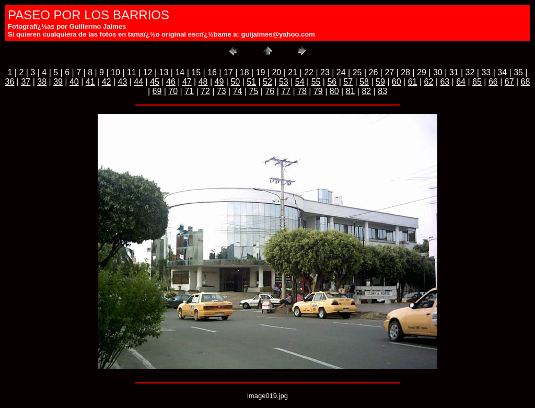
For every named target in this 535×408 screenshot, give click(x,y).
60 (396, 81)
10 (115, 72)
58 (364, 81)
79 (318, 91)
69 (157, 91)
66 (493, 81)
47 (187, 81)
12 (148, 72)
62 (429, 81)
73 (221, 91)
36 (10, 81)
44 (138, 81)
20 (276, 72)
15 (196, 72)
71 (189, 91)
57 (348, 81)
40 (74, 81)
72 (205, 91)
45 (154, 81)
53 (283, 81)
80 (334, 91)
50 (235, 81)
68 (525, 81)
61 (412, 81)
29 (421, 72)
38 (41, 81)
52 (267, 81)
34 (502, 72)
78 (302, 91)
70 (173, 91)
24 (341, 72)
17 (228, 72)
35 (518, 72)
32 (470, 72)
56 (331, 81)
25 (357, 72)
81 (350, 91)
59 (380, 81)
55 (316, 81)
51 (251, 81)
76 (269, 91)
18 (244, 72)
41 (90, 81)
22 (308, 72)
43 (122, 81)
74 (237, 91)
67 (509, 81)
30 (438, 72)
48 (203, 81)
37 (25, 81)
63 (444, 81)
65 (477, 81)
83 (382, 91)
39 (58, 81)
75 (254, 91)
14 (179, 72)
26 (373, 72)
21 (292, 72)
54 (300, 81)
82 (366, 91)
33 (486, 72)
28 (405, 72)
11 (131, 72)
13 (164, 72)
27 (389, 72)
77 (285, 91)
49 (219, 81)
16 (212, 72)
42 (106, 81)
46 (171, 81)
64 (461, 81)
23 (325, 72)
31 (454, 72)
